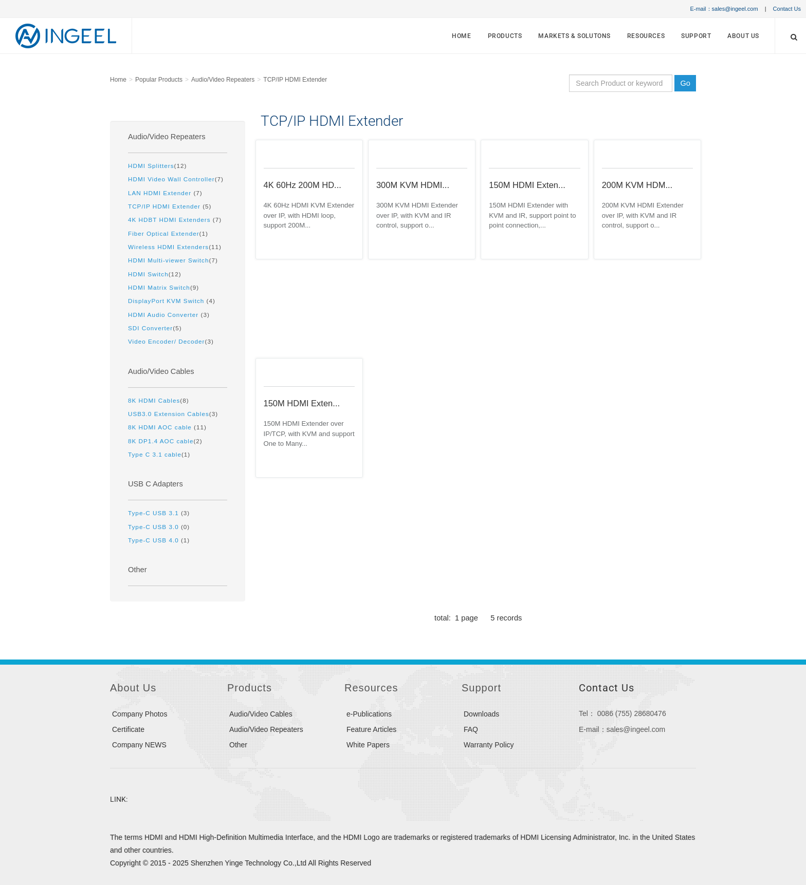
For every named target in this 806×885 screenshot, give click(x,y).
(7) (176, 179)
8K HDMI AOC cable (161, 427)
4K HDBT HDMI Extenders (170, 219)
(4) (171, 300)
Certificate (128, 729)
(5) (170, 206)
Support (696, 36)
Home (461, 36)
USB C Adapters (155, 484)
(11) (175, 246)
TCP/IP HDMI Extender (295, 79)
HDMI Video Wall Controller (171, 179)
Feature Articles (371, 729)
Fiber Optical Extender (163, 233)
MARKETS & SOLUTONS (574, 36)
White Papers (368, 745)
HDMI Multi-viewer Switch (168, 260)
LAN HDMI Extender (160, 193)
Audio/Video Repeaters (222, 79)
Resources (646, 36)
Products (505, 36)
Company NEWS (139, 745)
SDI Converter (150, 328)
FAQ (471, 729)
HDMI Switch (148, 274)
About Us (743, 36)
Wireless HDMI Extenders (168, 246)
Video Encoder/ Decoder (166, 341)
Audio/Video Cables (161, 371)
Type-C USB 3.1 (154, 513)
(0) (159, 526)
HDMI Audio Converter (164, 314)
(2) (165, 441)
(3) (169, 314)
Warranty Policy (489, 745)
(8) (158, 400)
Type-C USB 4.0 (154, 540)
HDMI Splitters (151, 165)
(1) (168, 233)
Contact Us (787, 9)
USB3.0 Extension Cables (168, 413)
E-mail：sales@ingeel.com (724, 9)
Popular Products (158, 79)
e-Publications (369, 714)
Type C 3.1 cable (154, 454)
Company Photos (139, 714)
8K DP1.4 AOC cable (160, 441)
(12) (157, 165)
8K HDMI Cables (154, 400)
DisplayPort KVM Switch (167, 300)
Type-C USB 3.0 (154, 526)
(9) (163, 287)
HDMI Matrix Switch (159, 287)
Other (137, 570)
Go (685, 83)
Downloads (481, 714)
